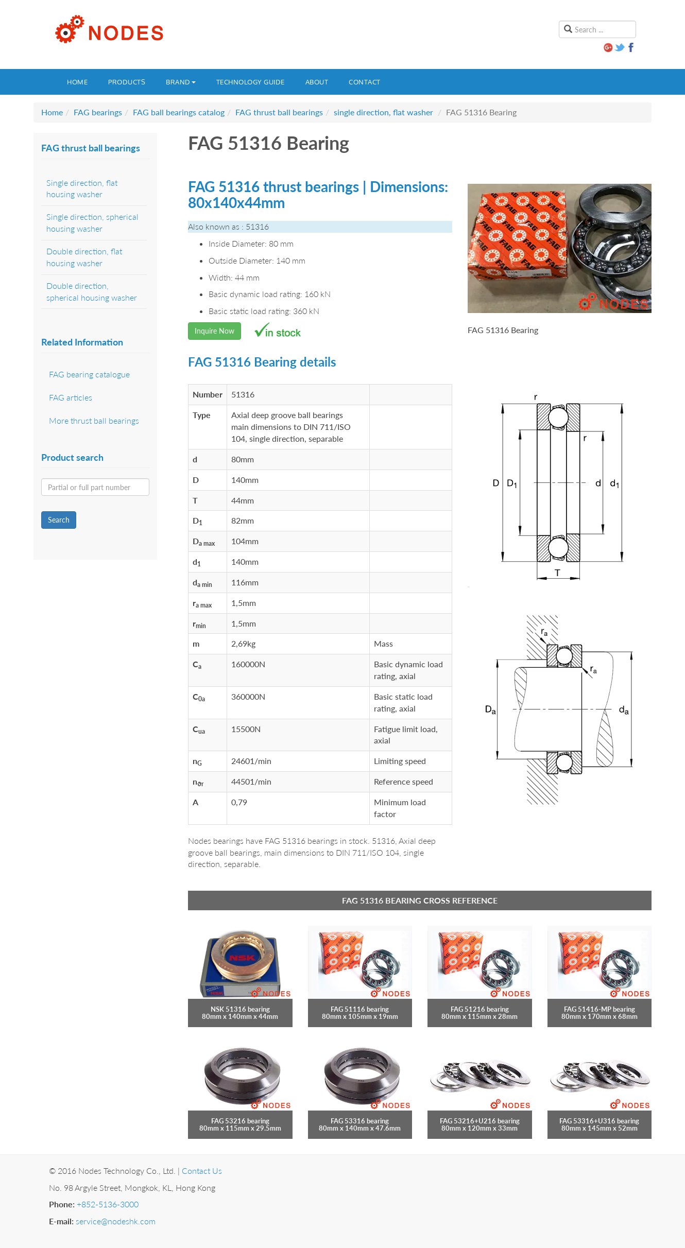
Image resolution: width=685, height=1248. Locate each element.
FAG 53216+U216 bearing (480, 1121)
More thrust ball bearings (94, 420)
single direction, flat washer (383, 112)
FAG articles (70, 397)
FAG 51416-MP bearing (599, 1009)
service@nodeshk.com (116, 1221)
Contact (365, 82)
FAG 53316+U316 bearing (599, 1121)
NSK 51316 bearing (240, 1009)
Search (59, 519)
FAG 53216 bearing (240, 1121)
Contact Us (202, 1170)
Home (77, 82)
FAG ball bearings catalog (179, 112)
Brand (181, 82)
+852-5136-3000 (108, 1204)
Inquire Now (214, 330)
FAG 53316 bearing (360, 1121)
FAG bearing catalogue (89, 374)
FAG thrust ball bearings (279, 112)
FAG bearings (98, 112)
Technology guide (250, 82)
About (317, 82)
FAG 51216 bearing (480, 1009)
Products (126, 82)
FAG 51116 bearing (360, 1009)
